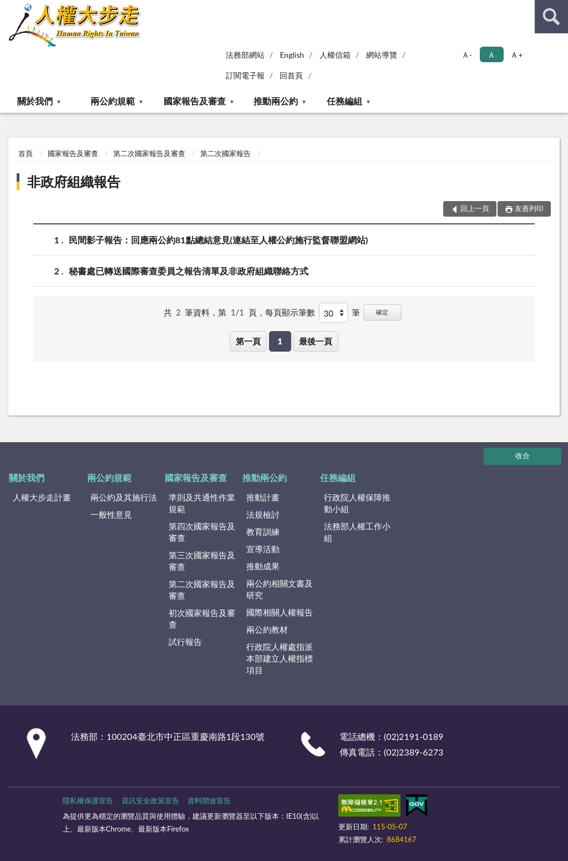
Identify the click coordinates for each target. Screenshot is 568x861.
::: (9, 8)
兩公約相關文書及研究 (279, 589)
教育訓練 (263, 532)
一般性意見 (111, 514)
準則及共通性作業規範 (202, 503)
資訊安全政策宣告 (150, 800)
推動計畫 (263, 497)
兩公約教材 (267, 629)
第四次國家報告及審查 (202, 532)
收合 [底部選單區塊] (522, 455)
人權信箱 (335, 54)
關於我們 (35, 101)
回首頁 (291, 75)
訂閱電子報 (245, 75)
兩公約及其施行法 (123, 497)
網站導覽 (381, 54)
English (292, 54)
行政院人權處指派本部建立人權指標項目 (279, 658)
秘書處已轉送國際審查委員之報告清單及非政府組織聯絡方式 (188, 270)
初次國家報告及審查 (202, 618)
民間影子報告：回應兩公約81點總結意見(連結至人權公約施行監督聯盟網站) (218, 239)
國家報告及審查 (195, 101)
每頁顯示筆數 (290, 312)
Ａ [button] (491, 54)
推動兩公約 (275, 101)
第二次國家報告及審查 (149, 153)
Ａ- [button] (467, 54)
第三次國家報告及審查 (202, 561)
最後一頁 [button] (315, 341)
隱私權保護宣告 (88, 800)
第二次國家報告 (225, 153)
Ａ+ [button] (516, 54)
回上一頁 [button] (474, 208)
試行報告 (185, 642)
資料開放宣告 (209, 800)
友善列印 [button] (529, 208)
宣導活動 (263, 549)
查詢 (551, 16)
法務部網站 (245, 54)
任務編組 (344, 101)
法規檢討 (263, 514)
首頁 (25, 153)
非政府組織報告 (73, 181)
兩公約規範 (112, 101)
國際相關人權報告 (279, 612)
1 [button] (279, 341)
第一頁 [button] (248, 341)
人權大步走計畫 (42, 497)
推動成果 (263, 566)
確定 (382, 312)
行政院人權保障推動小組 (357, 503)
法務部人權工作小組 (357, 532)
